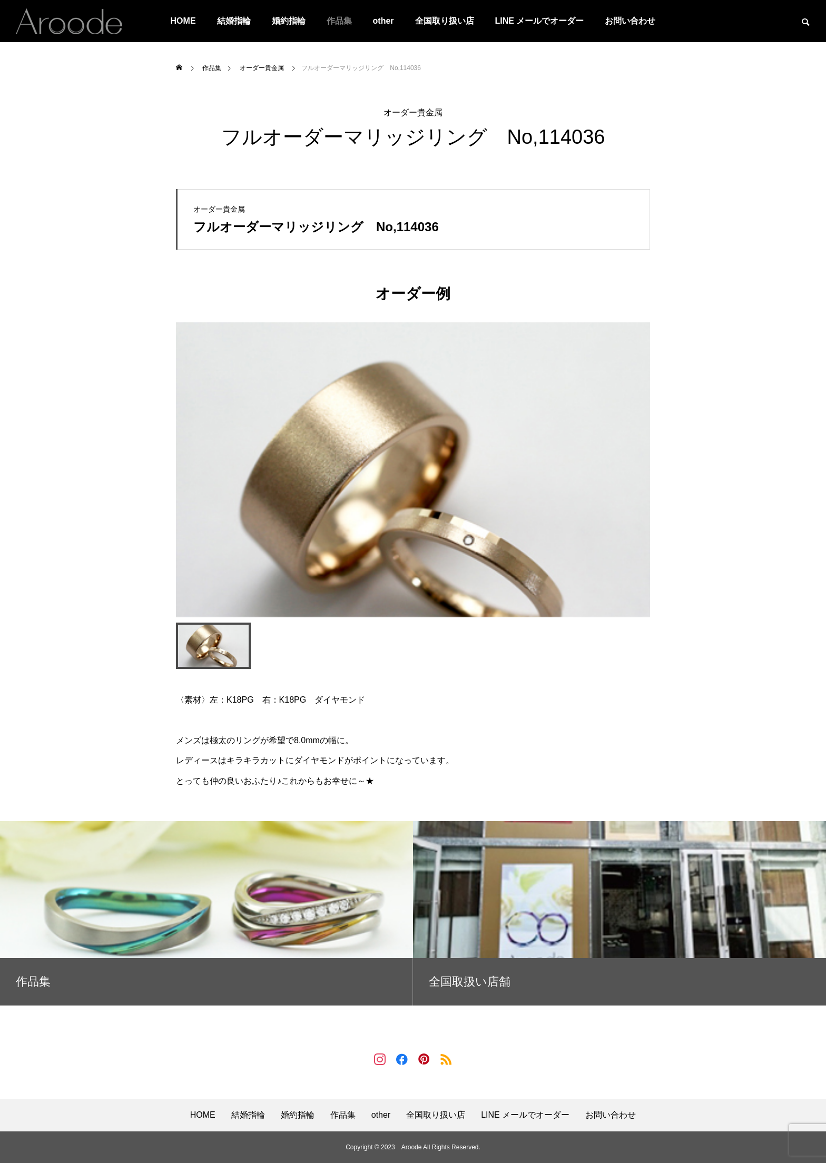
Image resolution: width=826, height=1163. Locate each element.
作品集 (339, 20)
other (383, 20)
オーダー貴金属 (413, 112)
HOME (183, 20)
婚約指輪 (289, 20)
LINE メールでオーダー (539, 20)
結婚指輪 (234, 20)
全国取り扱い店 (444, 20)
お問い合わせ (630, 20)
